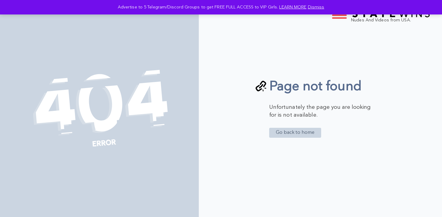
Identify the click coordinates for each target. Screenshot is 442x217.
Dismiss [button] (316, 7)
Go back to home (295, 132)
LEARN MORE (292, 7)
